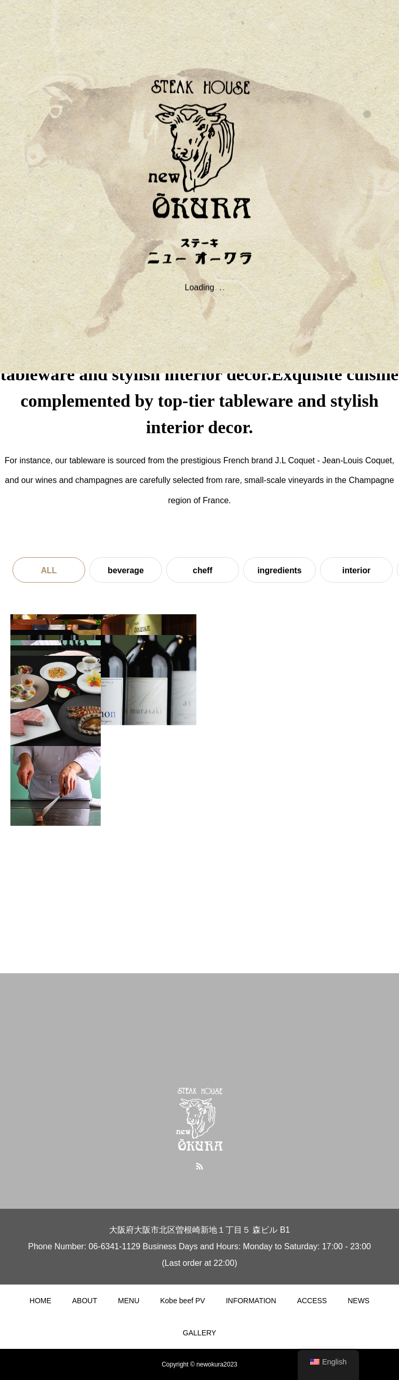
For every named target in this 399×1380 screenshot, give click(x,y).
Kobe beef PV (182, 1300)
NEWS (358, 1300)
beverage (126, 570)
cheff (202, 570)
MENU (128, 1300)
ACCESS (312, 1300)
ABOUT (84, 1300)
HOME (40, 1300)
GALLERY (199, 1333)
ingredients (279, 570)
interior (356, 570)
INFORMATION (251, 1300)
